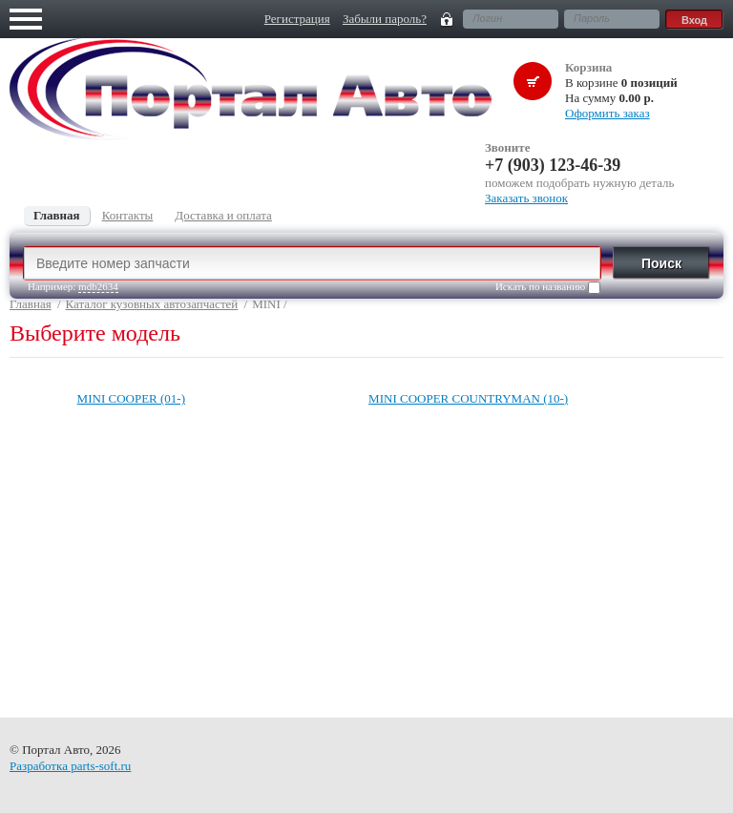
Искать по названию (547, 287)
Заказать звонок (526, 198)
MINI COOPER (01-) (131, 398)
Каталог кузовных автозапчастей (152, 304)
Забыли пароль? (385, 18)
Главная (31, 304)
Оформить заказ (607, 113)
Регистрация (297, 18)
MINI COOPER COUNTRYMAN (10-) (468, 398)
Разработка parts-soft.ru (70, 766)
